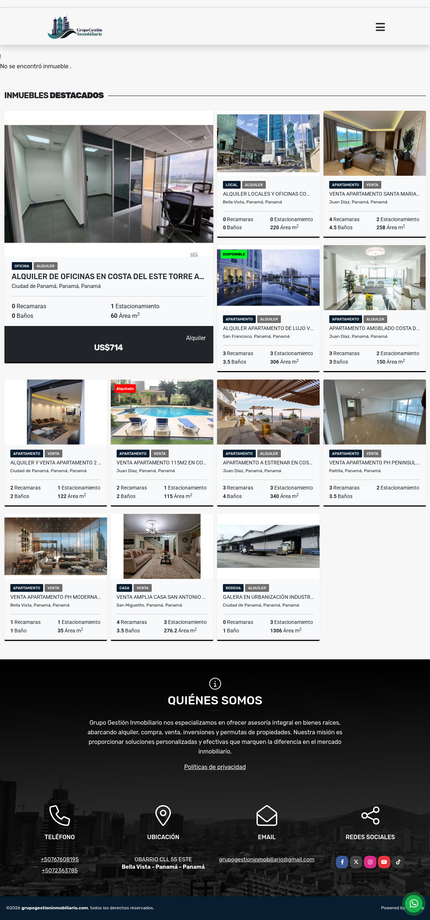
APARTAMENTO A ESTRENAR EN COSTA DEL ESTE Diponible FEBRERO (268, 463)
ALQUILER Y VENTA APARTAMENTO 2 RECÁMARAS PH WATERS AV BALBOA (55, 463)
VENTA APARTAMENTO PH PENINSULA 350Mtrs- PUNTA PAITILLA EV (374, 463)
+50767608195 (60, 859)
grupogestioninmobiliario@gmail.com (266, 859)
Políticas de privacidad (215, 766)
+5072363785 (60, 870)
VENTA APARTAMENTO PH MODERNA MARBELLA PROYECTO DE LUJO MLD (55, 597)
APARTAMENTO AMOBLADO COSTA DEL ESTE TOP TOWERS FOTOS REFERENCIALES (374, 328)
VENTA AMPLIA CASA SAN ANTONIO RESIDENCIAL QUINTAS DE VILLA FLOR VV (162, 597)
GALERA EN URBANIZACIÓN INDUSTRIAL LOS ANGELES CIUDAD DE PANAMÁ (268, 597)
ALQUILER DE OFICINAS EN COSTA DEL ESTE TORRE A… (108, 276)
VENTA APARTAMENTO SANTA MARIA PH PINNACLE (374, 194)
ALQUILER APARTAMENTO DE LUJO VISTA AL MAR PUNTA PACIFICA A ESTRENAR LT (268, 328)
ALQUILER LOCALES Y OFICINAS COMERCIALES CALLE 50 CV (268, 194)
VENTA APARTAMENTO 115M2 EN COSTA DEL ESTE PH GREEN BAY (162, 463)
